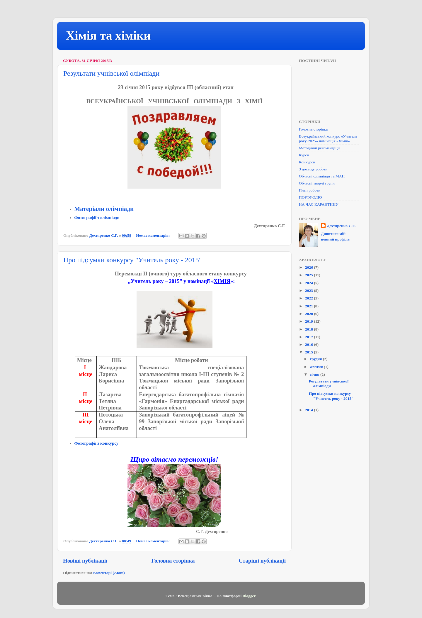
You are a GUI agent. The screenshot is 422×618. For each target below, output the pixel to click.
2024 (309, 283)
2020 (309, 313)
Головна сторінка (173, 561)
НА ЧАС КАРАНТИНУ (318, 204)
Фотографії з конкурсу (96, 443)
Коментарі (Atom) (109, 572)
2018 (309, 329)
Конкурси (307, 162)
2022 (309, 298)
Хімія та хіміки (108, 35)
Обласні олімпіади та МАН (322, 176)
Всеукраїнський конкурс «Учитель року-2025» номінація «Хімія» (328, 138)
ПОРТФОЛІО (310, 197)
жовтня (317, 367)
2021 (309, 306)
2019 (309, 321)
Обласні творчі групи (317, 183)
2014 (309, 410)
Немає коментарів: (153, 235)
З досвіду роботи (313, 169)
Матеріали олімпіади (104, 208)
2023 (309, 290)
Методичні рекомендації (319, 148)
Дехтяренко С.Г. (341, 226)
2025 (309, 275)
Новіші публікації (85, 561)
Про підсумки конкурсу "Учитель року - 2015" (132, 260)
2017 (309, 337)
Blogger (249, 596)
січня (315, 374)
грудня (316, 359)
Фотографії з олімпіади (97, 217)
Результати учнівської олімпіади (111, 73)
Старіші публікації (262, 561)
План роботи (309, 190)
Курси (304, 155)
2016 (309, 344)
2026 (309, 267)
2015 (309, 352)
